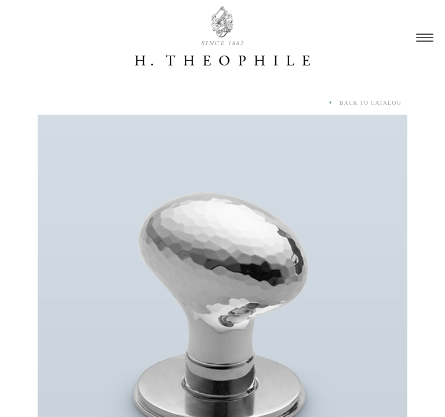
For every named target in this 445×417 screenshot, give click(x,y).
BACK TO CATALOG (364, 103)
